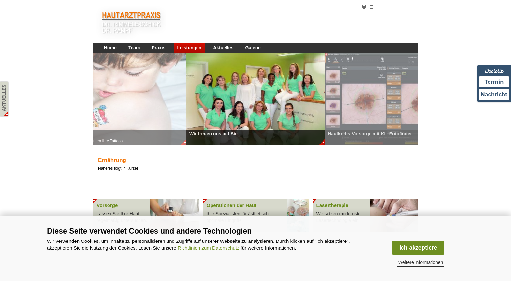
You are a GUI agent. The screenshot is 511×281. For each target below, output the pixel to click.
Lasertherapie (332, 205)
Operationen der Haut (231, 205)
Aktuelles (223, 47)
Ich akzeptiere (418, 247)
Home (110, 47)
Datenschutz (345, 7)
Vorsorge (107, 205)
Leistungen (189, 47)
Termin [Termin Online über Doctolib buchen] (494, 82)
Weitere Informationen (420, 262)
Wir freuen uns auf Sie (213, 133)
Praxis (158, 47)
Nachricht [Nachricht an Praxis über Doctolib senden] (494, 94)
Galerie (252, 47)
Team (134, 47)
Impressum (318, 7)
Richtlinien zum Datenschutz (208, 248)
